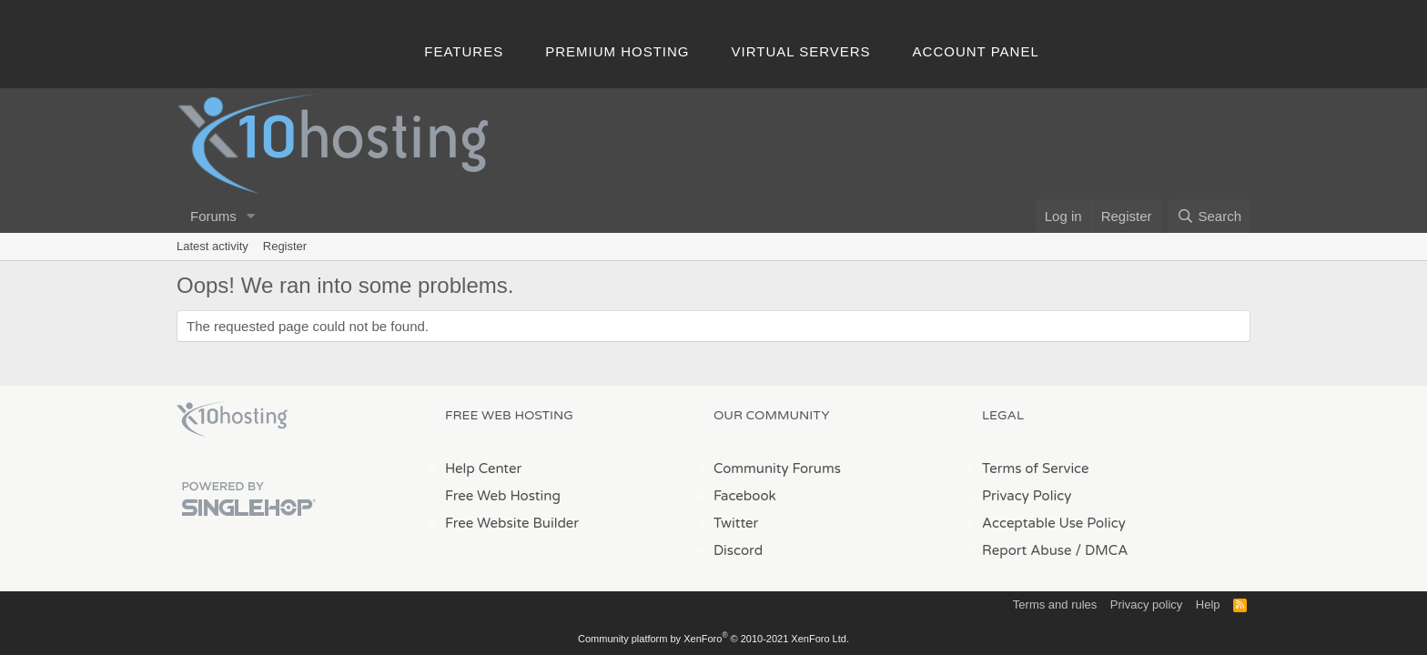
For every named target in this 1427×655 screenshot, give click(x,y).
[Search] (1209, 216)
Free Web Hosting (503, 496)
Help (1208, 604)
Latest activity (212, 246)
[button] (251, 216)
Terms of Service (1035, 468)
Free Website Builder (512, 523)
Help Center (483, 468)
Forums (213, 216)
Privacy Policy (1026, 496)
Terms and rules (1055, 604)
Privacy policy (1146, 604)
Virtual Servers (801, 51)
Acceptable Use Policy (1054, 523)
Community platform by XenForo (713, 638)
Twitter (736, 523)
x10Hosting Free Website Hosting (232, 419)
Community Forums (777, 468)
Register (285, 246)
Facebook (745, 496)
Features (463, 51)
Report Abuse (1027, 550)
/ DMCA (1101, 550)
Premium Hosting (617, 51)
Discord (738, 550)
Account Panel (976, 51)
